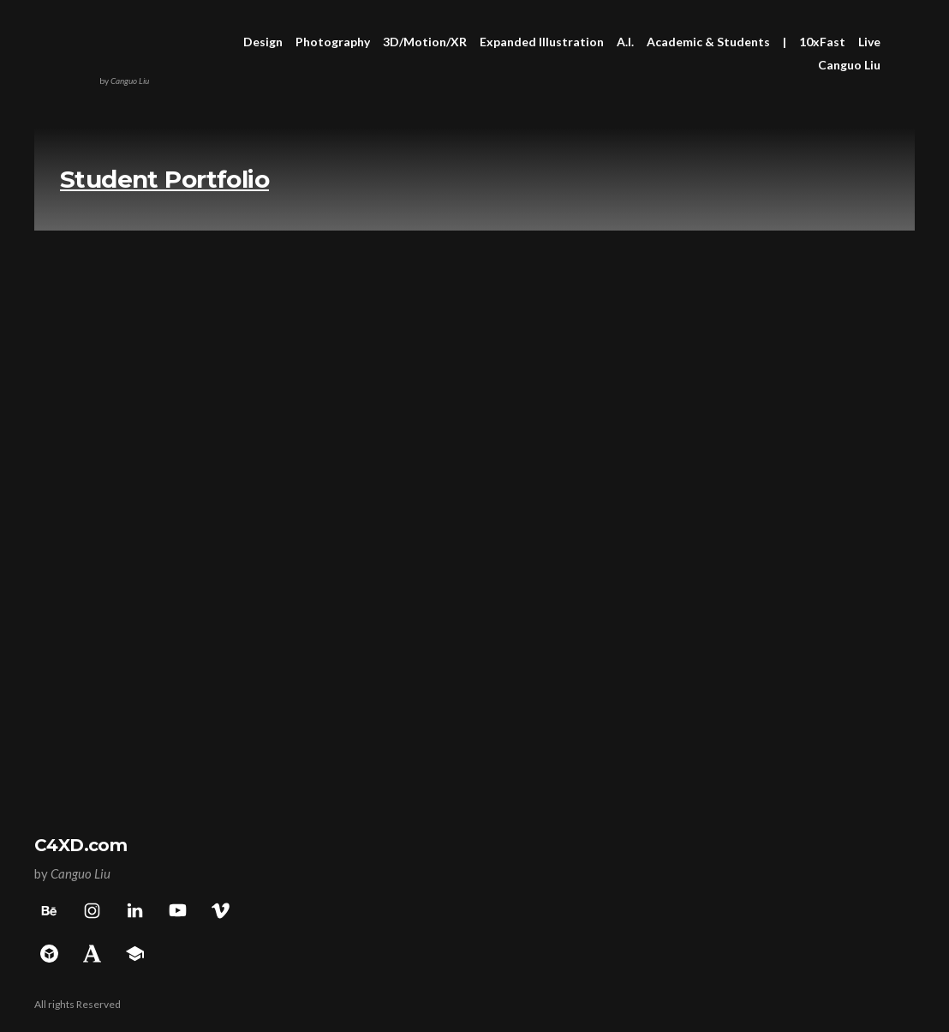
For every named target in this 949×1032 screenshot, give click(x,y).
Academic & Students (708, 41)
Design (263, 41)
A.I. (625, 41)
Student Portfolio (164, 179)
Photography (332, 41)
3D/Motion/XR (425, 41)
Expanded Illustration (542, 41)
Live (869, 41)
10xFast (822, 41)
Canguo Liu (849, 64)
